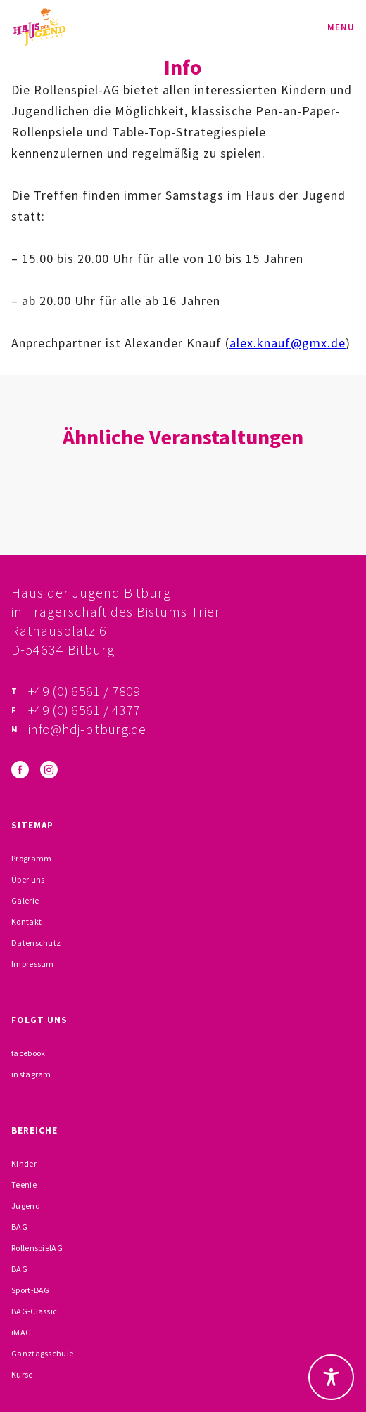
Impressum (32, 963)
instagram (31, 1074)
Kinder (24, 1163)
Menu (341, 27)
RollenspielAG (37, 1248)
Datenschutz (36, 942)
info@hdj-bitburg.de (87, 729)
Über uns (27, 879)
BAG (19, 1226)
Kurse (22, 1374)
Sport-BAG (30, 1290)
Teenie (24, 1184)
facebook (28, 1053)
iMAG (21, 1332)
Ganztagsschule (42, 1353)
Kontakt (26, 921)
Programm (31, 858)
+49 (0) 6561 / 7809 (84, 691)
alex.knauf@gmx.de (287, 343)
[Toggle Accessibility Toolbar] (331, 1377)
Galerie (25, 900)
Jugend (25, 1205)
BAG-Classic (34, 1311)
